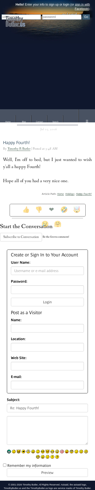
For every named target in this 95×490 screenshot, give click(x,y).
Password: (19, 281)
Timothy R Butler (18, 149)
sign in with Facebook (82, 7)
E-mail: (16, 377)
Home (8, 122)
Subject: (13, 400)
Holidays (69, 194)
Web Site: (19, 358)
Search (55, 122)
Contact (39, 122)
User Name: (20, 262)
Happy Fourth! (16, 142)
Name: (16, 320)
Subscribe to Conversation (21, 237)
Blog (24, 122)
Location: (18, 339)
